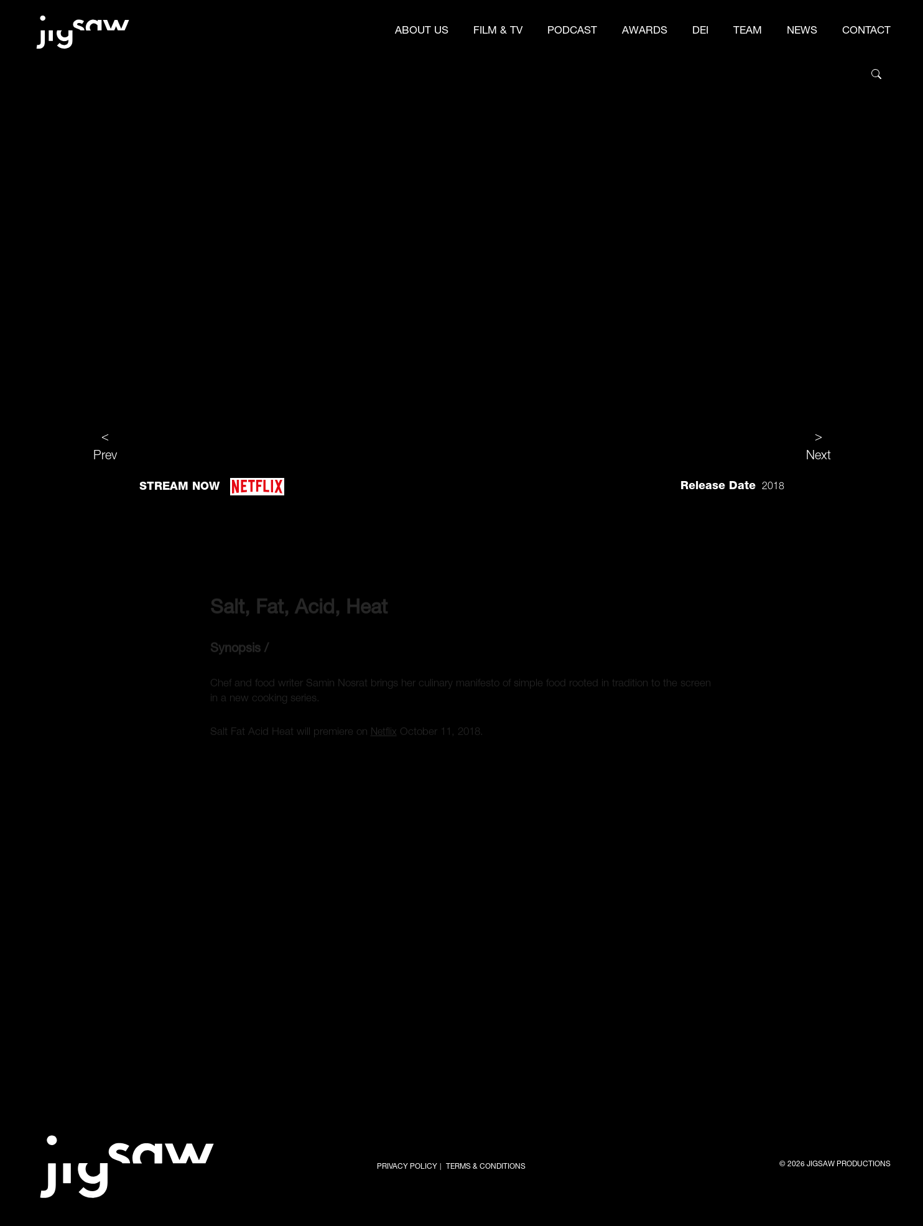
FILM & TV (497, 31)
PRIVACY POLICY (407, 1167)
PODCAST (572, 31)
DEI (700, 31)
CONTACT (866, 31)
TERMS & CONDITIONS (486, 1167)
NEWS (802, 31)
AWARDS (644, 31)
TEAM (747, 31)
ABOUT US (421, 31)
